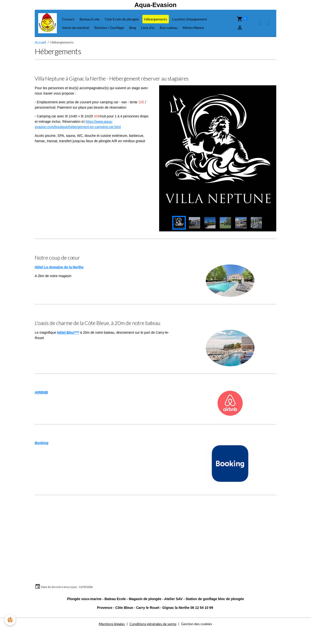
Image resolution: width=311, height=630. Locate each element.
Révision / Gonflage (109, 28)
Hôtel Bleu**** (68, 332)
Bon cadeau (169, 28)
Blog (132, 28)
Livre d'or (148, 28)
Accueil (40, 42)
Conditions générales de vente (153, 624)
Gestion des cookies (196, 624)
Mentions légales (112, 624)
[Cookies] (10, 619)
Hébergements (155, 19)
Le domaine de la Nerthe (64, 267)
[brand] (47, 23)
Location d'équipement (189, 19)
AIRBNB (41, 392)
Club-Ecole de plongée (122, 19)
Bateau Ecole (90, 19)
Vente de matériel (75, 28)
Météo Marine (193, 28)
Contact (68, 19)
